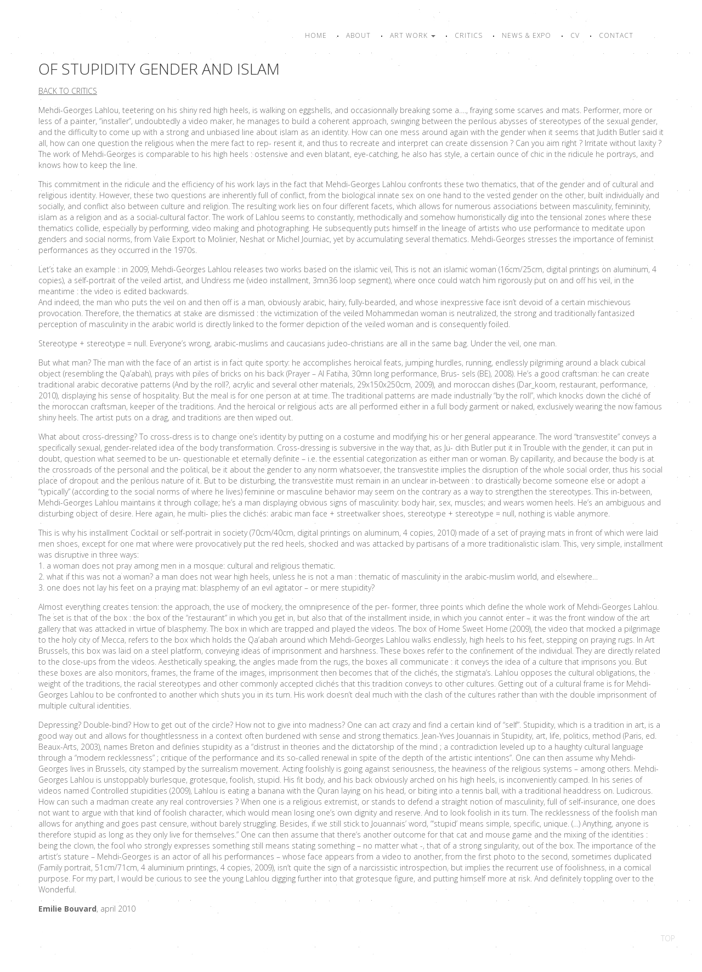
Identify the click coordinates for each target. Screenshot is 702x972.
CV (575, 35)
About (358, 35)
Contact (616, 35)
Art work (412, 35)
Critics (469, 35)
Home (316, 35)
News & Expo (526, 35)
